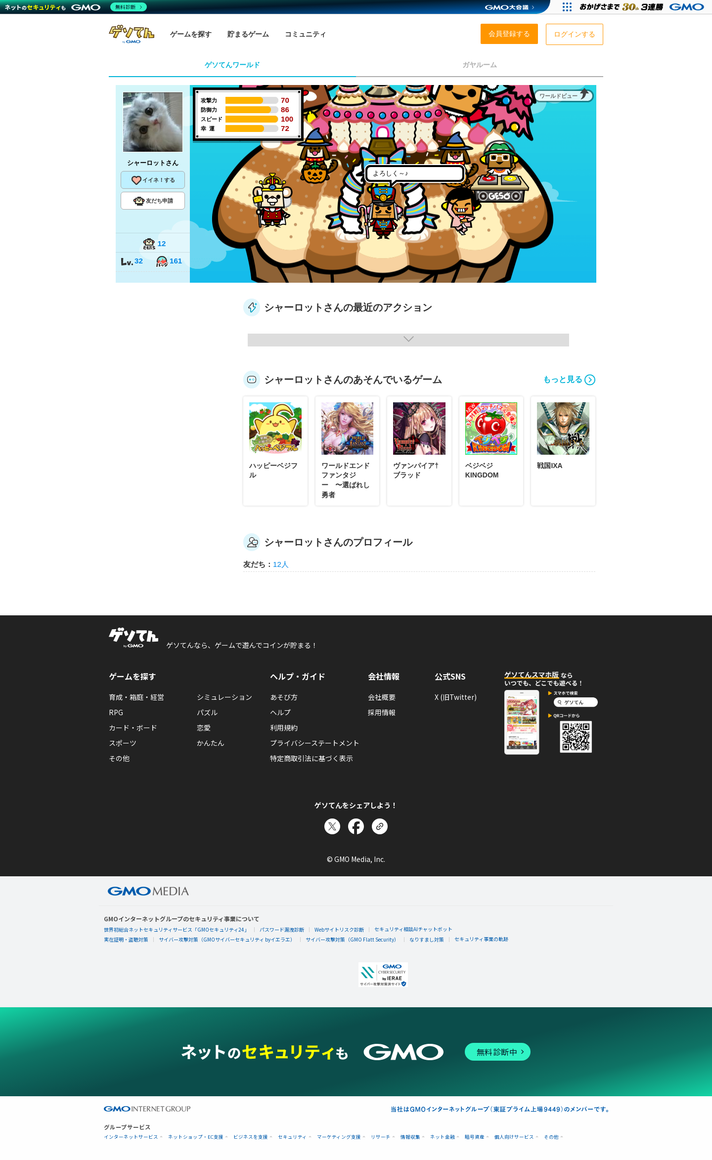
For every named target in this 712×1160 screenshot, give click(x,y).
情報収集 (410, 1137)
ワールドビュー (558, 96)
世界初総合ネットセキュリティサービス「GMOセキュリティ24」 (176, 929)
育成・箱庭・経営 (136, 697)
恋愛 (204, 727)
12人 (281, 564)
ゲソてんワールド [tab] (232, 65)
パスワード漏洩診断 (282, 929)
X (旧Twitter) (456, 697)
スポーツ (122, 743)
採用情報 (382, 712)
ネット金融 (442, 1137)
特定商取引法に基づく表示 (311, 758)
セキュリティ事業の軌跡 (481, 939)
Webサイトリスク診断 (339, 929)
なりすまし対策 (426, 939)
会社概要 (382, 697)
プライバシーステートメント (314, 743)
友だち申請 (153, 201)
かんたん (210, 743)
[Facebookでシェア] (356, 826)
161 (168, 261)
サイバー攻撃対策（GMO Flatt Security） (352, 939)
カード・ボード (133, 727)
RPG (116, 712)
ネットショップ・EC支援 (195, 1137)
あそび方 (284, 697)
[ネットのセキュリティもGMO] (75, 7)
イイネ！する (153, 180)
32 (131, 261)
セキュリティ (292, 1137)
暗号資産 (475, 1137)
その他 (119, 758)
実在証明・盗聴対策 (126, 939)
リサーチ (381, 1137)
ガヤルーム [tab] (479, 65)
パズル (207, 712)
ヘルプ (280, 712)
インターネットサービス (131, 1137)
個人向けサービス (514, 1137)
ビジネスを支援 (250, 1137)
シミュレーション (224, 697)
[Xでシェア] (332, 826)
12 (154, 244)
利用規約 (284, 727)
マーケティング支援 (339, 1137)
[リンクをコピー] (380, 826)
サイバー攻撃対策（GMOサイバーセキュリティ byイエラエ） (227, 939)
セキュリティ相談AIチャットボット (413, 929)
